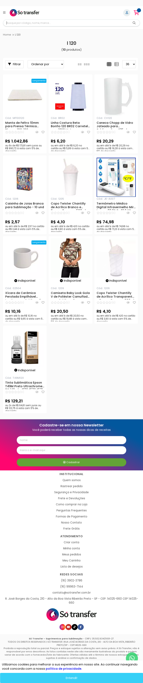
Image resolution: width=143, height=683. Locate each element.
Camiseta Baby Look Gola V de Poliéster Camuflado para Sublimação (70, 295)
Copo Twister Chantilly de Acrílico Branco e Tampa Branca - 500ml (68, 206)
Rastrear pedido (72, 486)
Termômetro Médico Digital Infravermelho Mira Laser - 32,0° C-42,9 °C (116, 206)
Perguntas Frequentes (71, 510)
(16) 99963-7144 (71, 587)
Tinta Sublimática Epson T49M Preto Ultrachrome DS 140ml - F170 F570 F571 (24, 385)
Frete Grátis (71, 529)
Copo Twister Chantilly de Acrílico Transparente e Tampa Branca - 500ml (115, 295)
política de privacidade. (64, 669)
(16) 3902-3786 (71, 580)
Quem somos (72, 480)
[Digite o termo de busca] (66, 23)
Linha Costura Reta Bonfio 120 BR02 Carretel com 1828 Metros (69, 125)
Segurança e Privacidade (71, 492)
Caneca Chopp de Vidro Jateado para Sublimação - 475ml (115, 125)
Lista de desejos (72, 567)
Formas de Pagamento (71, 516)
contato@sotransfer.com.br (71, 593)
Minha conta (71, 548)
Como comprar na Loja (71, 504)
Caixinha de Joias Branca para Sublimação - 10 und (24, 205)
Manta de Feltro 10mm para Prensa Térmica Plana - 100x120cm (22, 125)
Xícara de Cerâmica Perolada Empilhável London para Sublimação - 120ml (24, 295)
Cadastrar (71, 462)
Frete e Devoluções (71, 498)
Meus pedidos (71, 554)
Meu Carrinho (72, 560)
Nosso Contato (71, 523)
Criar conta (71, 542)
